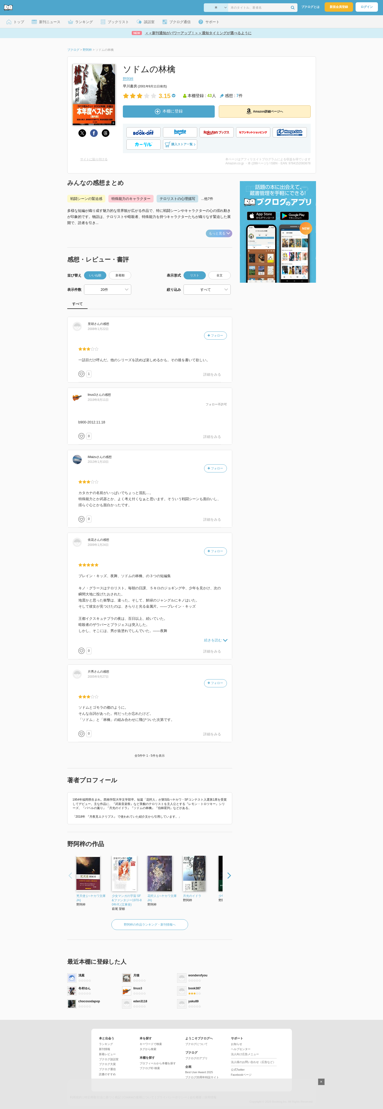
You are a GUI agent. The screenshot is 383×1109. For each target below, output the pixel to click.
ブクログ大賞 (107, 1064)
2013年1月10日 (98, 462)
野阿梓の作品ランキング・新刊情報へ (150, 924)
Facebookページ (241, 1074)
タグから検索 (148, 1049)
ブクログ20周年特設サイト (202, 1077)
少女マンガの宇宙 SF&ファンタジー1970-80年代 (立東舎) (127, 900)
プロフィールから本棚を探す (158, 1063)
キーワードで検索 (151, 1043)
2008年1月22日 (98, 329)
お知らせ (236, 1043)
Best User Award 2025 (199, 1072)
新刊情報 (104, 1049)
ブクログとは (310, 7)
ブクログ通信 (107, 1069)
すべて (77, 304)
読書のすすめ (107, 1074)
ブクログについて (196, 1043)
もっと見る (219, 233)
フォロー (215, 335)
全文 (220, 275)
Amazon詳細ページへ (264, 111)
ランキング (106, 1043)
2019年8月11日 (98, 400)
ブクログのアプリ (196, 1058)
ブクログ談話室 (109, 1059)
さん (94, 324)
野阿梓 (128, 79)
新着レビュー (107, 1054)
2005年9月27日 (98, 676)
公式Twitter (238, 1069)
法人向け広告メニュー (245, 1054)
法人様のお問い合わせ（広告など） (253, 1062)
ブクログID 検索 (150, 1068)
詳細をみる (212, 374)
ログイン (367, 7)
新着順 (120, 275)
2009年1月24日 (98, 545)
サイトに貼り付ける (94, 159)
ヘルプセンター (241, 1049)
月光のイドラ (192, 896)
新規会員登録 (339, 7)
